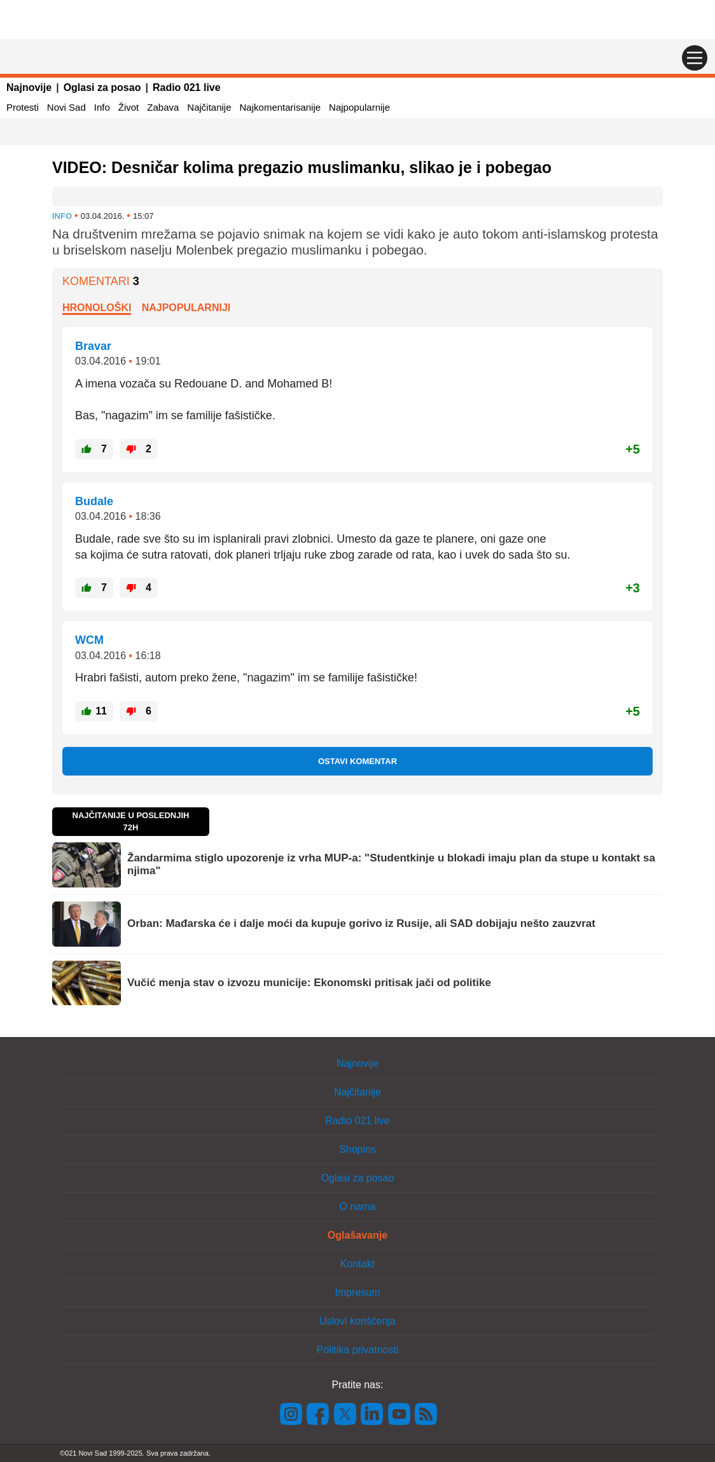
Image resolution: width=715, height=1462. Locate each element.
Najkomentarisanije (280, 107)
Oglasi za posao (102, 87)
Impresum (357, 1292)
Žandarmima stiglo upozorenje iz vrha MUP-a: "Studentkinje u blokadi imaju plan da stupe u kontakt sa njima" (391, 864)
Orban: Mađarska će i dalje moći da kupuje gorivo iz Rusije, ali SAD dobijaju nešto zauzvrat (361, 923)
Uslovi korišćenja (357, 1321)
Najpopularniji (186, 307)
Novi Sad (66, 107)
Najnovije (29, 87)
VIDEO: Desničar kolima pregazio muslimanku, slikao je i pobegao (302, 167)
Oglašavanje (357, 1235)
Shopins (357, 1149)
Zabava (163, 107)
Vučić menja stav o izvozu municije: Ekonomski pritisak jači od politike (309, 983)
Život (128, 107)
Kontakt (357, 1263)
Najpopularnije (359, 107)
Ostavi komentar (357, 761)
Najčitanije (209, 107)
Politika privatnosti (358, 1349)
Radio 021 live (187, 87)
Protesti (22, 107)
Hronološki (96, 307)
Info (102, 107)
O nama (358, 1206)
